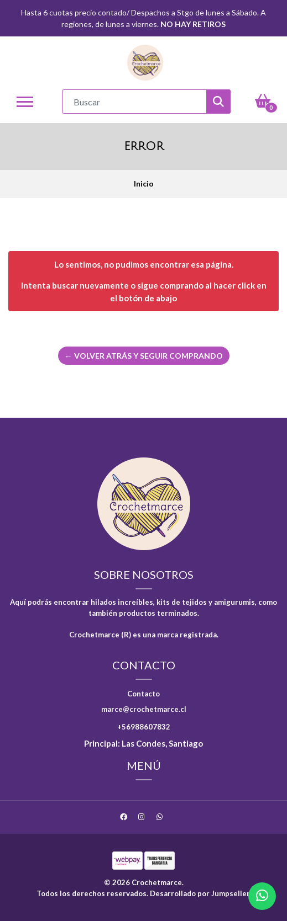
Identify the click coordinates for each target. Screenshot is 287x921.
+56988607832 (143, 726)
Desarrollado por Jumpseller (199, 893)
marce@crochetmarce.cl (143, 709)
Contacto (143, 693)
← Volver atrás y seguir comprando (144, 355)
